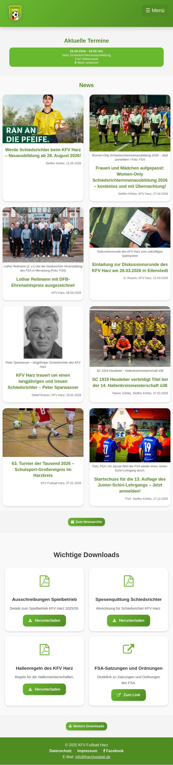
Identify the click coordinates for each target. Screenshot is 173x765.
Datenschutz (60, 751)
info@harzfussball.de (92, 757)
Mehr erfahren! (87, 62)
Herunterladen (44, 620)
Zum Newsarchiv (86, 522)
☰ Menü (155, 10)
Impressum (87, 751)
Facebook (113, 751)
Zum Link (128, 695)
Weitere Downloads (86, 726)
